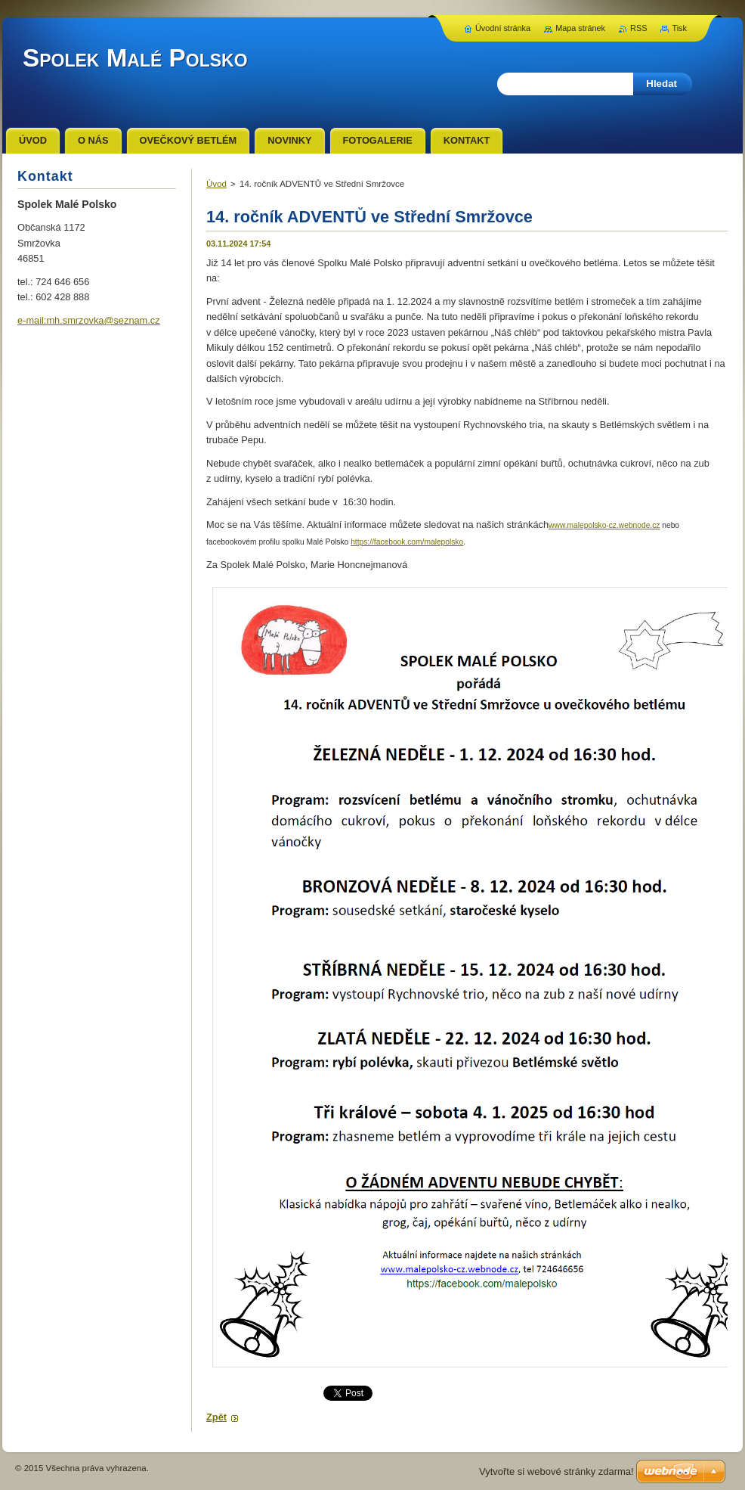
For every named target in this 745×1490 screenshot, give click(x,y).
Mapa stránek (580, 28)
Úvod (216, 183)
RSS (638, 28)
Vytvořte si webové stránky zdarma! (556, 1471)
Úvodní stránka (502, 28)
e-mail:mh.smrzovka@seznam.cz (88, 320)
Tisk (679, 28)
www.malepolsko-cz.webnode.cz (604, 525)
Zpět (216, 1417)
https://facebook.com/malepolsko (407, 542)
